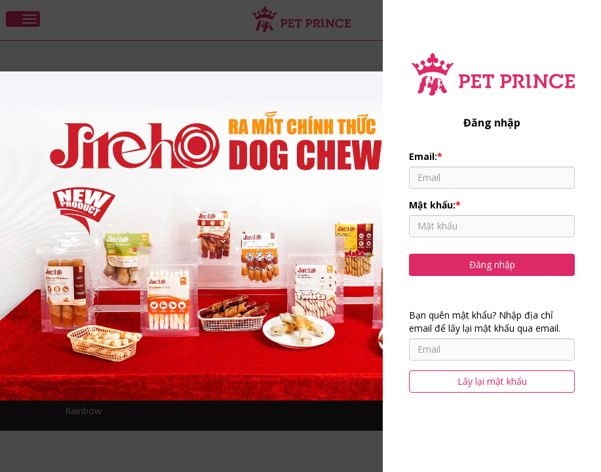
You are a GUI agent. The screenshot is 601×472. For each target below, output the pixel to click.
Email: (425, 156)
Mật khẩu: (435, 205)
